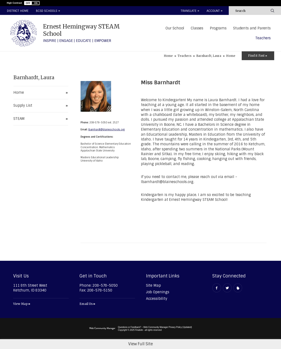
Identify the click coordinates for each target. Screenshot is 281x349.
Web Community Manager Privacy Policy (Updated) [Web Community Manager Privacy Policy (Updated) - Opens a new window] (167, 327)
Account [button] (213, 11)
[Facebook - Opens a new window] (216, 287)
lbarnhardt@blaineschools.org (106, 129)
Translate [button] (188, 11)
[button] (32, 3)
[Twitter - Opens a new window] (227, 287)
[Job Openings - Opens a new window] (157, 292)
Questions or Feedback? (129, 327)
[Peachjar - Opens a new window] (237, 287)
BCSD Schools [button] (46, 11)
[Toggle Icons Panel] (258, 55)
